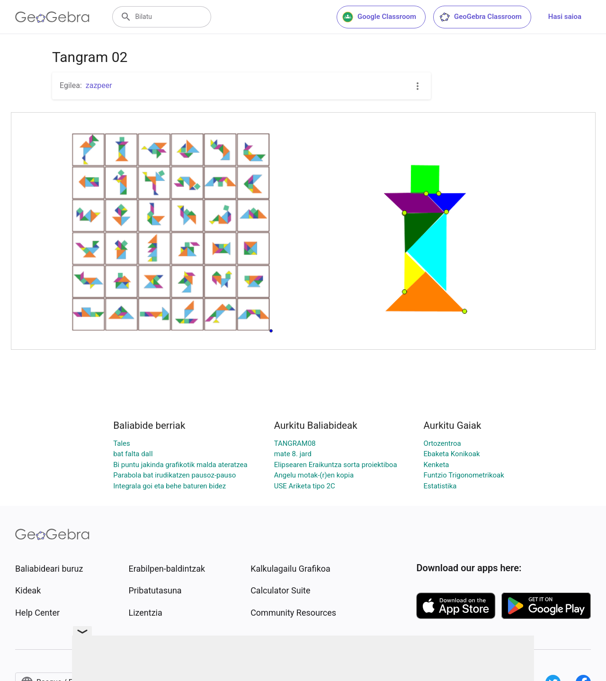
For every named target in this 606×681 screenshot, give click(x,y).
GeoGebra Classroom (480, 17)
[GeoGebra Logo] (52, 17)
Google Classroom (379, 17)
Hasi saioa (564, 16)
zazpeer (99, 85)
